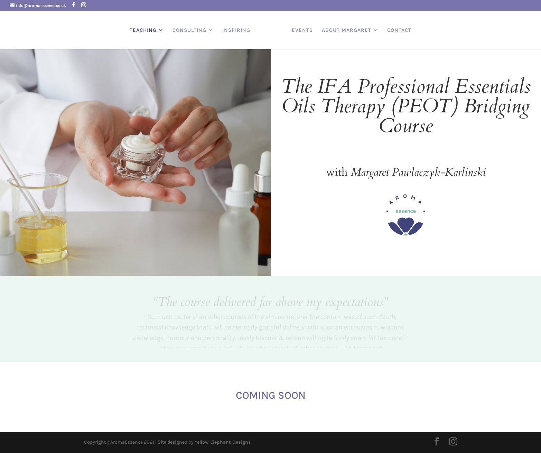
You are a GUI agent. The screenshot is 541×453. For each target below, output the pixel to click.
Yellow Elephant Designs (223, 442)
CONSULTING (189, 30)
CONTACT (399, 30)
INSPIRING (236, 30)
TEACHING (143, 30)
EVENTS (302, 30)
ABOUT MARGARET (346, 30)
